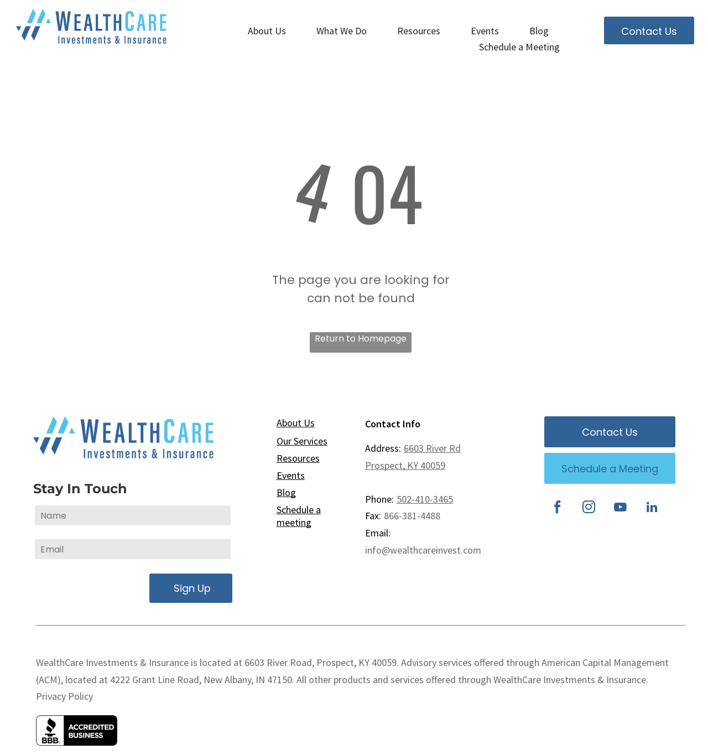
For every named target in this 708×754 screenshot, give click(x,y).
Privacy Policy (64, 696)
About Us (296, 422)
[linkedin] (652, 508)
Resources (298, 458)
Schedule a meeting (299, 516)
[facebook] (557, 508)
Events (291, 475)
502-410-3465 (425, 499)
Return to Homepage (361, 338)
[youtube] (620, 508)
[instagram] (589, 508)
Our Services (302, 441)
